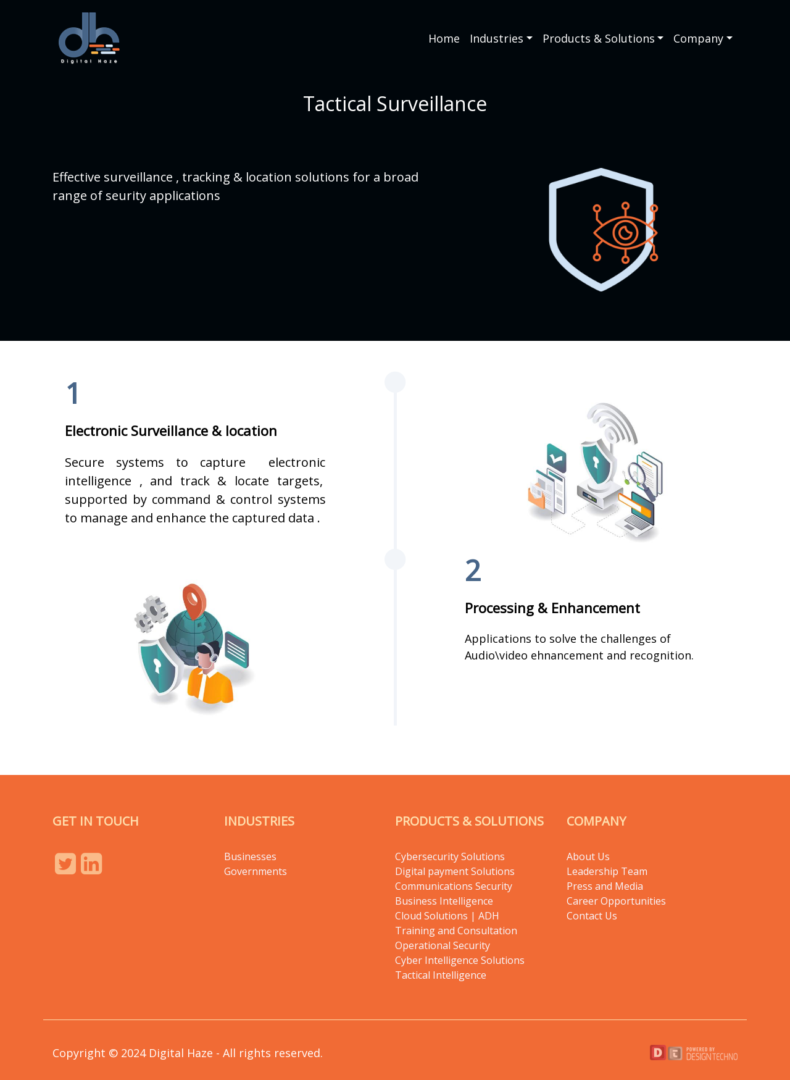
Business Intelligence (444, 901)
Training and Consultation (456, 930)
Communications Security (453, 886)
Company (698, 38)
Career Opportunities (616, 901)
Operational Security (442, 945)
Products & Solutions (599, 38)
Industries (496, 38)
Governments (255, 871)
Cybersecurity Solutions (450, 856)
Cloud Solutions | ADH (447, 916)
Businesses (250, 856)
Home (444, 38)
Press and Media (605, 886)
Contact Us (592, 916)
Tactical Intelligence (440, 975)
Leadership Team (607, 871)
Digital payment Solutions (456, 871)
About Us (588, 856)
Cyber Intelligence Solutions (460, 960)
